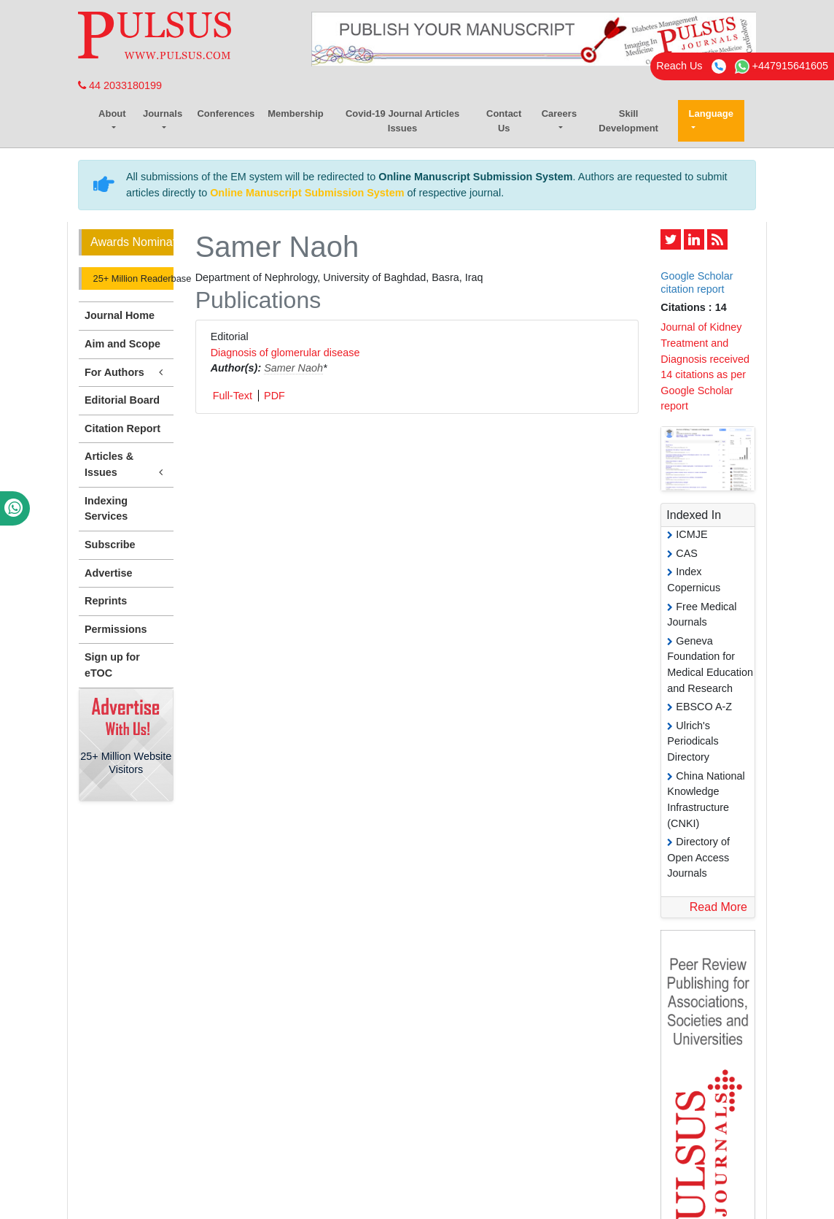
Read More (718, 907)
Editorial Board (122, 400)
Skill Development (628, 121)
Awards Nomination (132, 242)
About (112, 113)
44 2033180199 (120, 85)
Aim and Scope (122, 344)
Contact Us (503, 121)
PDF (274, 395)
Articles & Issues (126, 465)
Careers (559, 113)
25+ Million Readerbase (132, 278)
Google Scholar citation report (696, 282)
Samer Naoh (293, 368)
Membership (296, 113)
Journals (162, 113)
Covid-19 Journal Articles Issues (402, 121)
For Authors (126, 372)
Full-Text (232, 395)
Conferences (225, 113)
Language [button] (711, 113)
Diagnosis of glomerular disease (285, 352)
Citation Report (122, 428)
